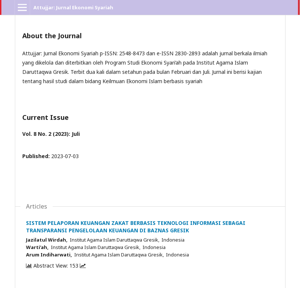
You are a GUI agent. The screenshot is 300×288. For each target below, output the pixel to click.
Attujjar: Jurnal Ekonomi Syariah (73, 7)
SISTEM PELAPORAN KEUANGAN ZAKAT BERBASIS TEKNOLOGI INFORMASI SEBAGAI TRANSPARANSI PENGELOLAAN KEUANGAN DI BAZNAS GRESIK (135, 226)
